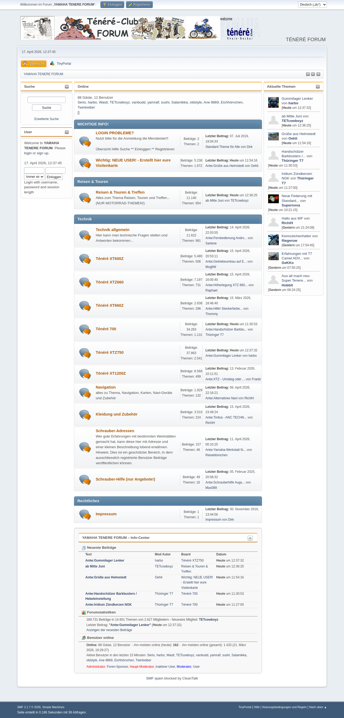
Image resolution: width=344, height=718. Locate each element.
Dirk (249, 147)
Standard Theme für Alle (222, 147)
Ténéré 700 (106, 329)
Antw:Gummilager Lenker (223, 356)
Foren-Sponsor (117, 667)
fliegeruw (290, 241)
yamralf (153, 102)
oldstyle (196, 102)
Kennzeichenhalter (296, 236)
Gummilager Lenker (297, 99)
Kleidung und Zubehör (116, 414)
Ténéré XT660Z (109, 305)
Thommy (211, 314)
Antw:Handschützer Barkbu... (226, 329)
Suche (29, 87)
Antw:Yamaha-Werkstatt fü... (225, 450)
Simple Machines (53, 707)
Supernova (291, 205)
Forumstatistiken (99, 612)
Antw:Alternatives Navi (221, 398)
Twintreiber (86, 107)
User (28, 132)
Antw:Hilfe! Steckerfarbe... (224, 308)
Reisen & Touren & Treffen (120, 192)
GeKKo (288, 263)
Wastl (103, 102)
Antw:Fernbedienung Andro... (226, 238)
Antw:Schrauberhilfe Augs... (225, 482)
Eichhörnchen (232, 102)
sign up (42, 153)
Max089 (211, 488)
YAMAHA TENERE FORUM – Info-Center (116, 538)
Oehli (292, 138)
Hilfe (257, 707)
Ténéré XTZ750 (109, 352)
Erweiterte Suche (46, 119)
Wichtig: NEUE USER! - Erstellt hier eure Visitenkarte (197, 582)
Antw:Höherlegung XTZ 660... (226, 285)
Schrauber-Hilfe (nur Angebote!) (125, 479)
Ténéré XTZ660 (109, 282)
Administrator (95, 667)
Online (82, 87)
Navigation (106, 387)
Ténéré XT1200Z (111, 373)
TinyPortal (245, 707)
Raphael (211, 290)
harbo (293, 103)
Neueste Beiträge (99, 548)
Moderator (184, 667)
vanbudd (138, 102)
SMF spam (154, 678)
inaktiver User (165, 667)
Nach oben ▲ (318, 707)
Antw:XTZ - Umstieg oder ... (225, 379)
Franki (256, 379)
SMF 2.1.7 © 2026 (29, 707)
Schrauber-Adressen (115, 431)
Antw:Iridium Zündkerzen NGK (108, 604)
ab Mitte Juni (292, 116)
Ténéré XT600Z (109, 258)
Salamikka (179, 102)
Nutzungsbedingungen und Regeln (284, 707)
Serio (81, 102)
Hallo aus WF (292, 218)
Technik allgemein (112, 230)
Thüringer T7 (292, 161)
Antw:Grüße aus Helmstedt (224, 166)
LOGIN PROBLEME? (115, 133)
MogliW (210, 267)
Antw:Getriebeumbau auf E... (226, 261)
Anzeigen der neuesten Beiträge (109, 630)
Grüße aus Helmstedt (299, 134)
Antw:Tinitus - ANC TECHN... (226, 417)
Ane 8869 (211, 102)
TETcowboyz (292, 121)
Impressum (106, 514)
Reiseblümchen (216, 455)
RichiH (287, 223)
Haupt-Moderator (142, 667)
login (28, 153)
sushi (165, 102)
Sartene (211, 243)
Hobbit (287, 285)
